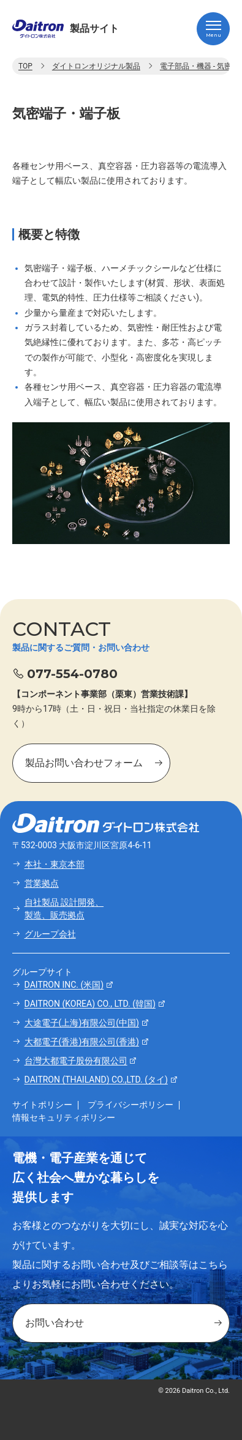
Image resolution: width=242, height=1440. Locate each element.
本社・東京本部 (55, 864)
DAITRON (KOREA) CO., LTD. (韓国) (90, 1004)
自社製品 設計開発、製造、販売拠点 (64, 908)
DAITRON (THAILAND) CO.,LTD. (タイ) (96, 1079)
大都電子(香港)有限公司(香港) (82, 1041)
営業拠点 (42, 883)
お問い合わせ (54, 1323)
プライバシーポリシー (130, 1105)
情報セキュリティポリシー (63, 1117)
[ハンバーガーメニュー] (213, 28)
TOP (25, 66)
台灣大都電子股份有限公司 (76, 1060)
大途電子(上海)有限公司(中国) (82, 1023)
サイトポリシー (42, 1105)
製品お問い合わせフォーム (84, 763)
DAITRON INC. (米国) (64, 985)
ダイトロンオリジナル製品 (96, 66)
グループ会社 (50, 934)
